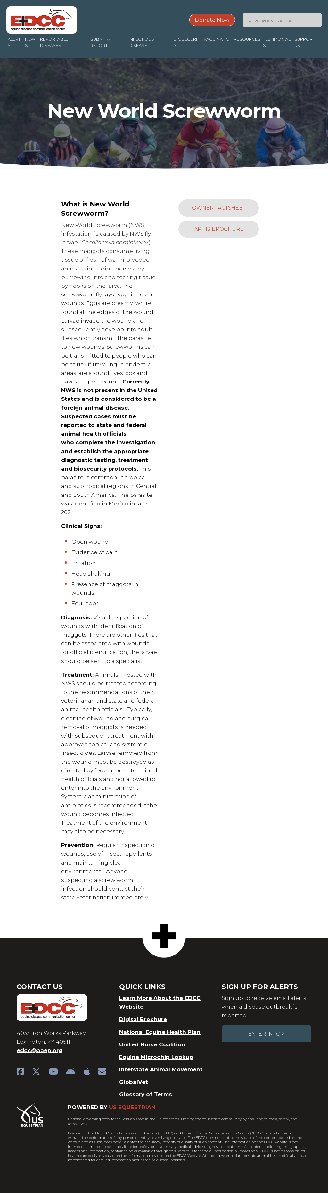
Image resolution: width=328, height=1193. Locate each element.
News (30, 42)
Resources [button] (247, 39)
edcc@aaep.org (39, 1050)
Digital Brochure (143, 1019)
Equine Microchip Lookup (156, 1057)
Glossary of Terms (145, 1094)
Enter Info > (266, 1034)
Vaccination (216, 42)
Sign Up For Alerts (260, 987)
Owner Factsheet (218, 208)
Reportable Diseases (54, 42)
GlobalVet (133, 1082)
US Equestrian (132, 1107)
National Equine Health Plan (160, 1032)
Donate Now (212, 20)
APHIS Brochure (218, 229)
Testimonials (277, 42)
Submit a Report (100, 42)
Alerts (14, 42)
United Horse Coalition (152, 1044)
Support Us (304, 42)
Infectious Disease (141, 42)
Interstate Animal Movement (161, 1069)
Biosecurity (186, 42)
